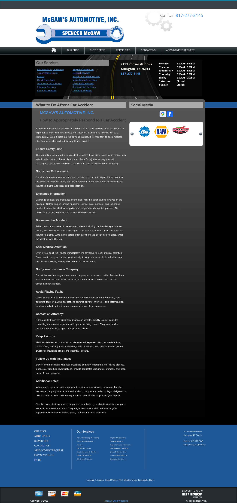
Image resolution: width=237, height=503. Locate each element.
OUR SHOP (73, 50)
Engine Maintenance (83, 69)
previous (132, 134)
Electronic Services (47, 90)
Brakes (40, 76)
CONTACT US (148, 50)
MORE (37, 460)
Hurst (151, 480)
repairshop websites (192, 495)
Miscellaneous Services (85, 80)
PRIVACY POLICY (44, 455)
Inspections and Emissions (86, 76)
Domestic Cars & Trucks (49, 83)
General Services (81, 73)
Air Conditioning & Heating (50, 69)
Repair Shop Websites (116, 500)
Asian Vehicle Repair (47, 73)
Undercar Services (82, 90)
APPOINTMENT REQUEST (180, 50)
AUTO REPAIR (97, 50)
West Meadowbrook (128, 480)
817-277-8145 (189, 15)
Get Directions (199, 444)
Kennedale (143, 480)
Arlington (99, 480)
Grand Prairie (111, 480)
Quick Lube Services (83, 83)
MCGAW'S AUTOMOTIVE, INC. (67, 113)
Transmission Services (84, 87)
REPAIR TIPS (123, 50)
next (200, 134)
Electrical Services (46, 87)
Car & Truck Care (46, 80)
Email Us (188, 444)
